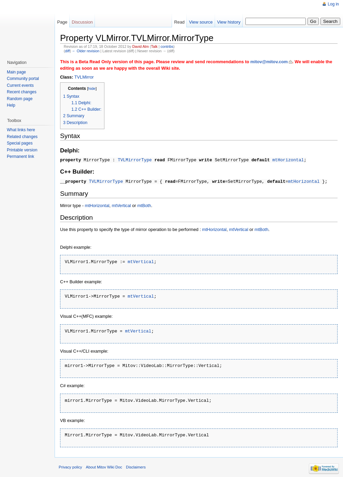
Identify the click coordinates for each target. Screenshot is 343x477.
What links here (21, 129)
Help (11, 105)
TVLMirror (84, 77)
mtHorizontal (288, 159)
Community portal (23, 78)
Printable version (22, 150)
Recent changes (22, 92)
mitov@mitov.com (269, 61)
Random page (19, 98)
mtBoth (144, 204)
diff (67, 51)
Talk (154, 46)
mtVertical (121, 204)
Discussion (82, 22)
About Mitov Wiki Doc (104, 464)
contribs (166, 46)
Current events (20, 85)
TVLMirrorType (135, 159)
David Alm (140, 46)
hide (92, 88)
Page (62, 22)
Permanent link (20, 156)
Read (179, 22)
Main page (16, 72)
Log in (333, 4)
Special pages (19, 143)
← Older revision (85, 51)
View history (229, 22)
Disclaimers (136, 464)
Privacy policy (70, 464)
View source (201, 22)
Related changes (22, 136)
